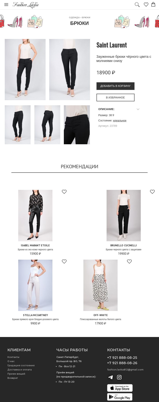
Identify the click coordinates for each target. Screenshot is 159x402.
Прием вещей (16, 373)
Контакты (13, 357)
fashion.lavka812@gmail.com (125, 369)
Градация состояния (21, 365)
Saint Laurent (112, 44)
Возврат (12, 378)
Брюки (86, 17)
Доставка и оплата (19, 369)
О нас (11, 361)
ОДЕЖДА (74, 17)
